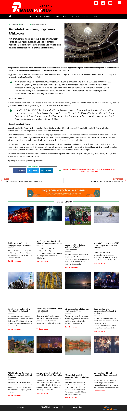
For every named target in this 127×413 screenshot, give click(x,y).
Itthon (31, 16)
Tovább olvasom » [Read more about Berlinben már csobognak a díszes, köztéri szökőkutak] (14, 329)
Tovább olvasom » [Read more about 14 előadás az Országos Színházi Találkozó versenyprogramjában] (43, 261)
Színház (43, 24)
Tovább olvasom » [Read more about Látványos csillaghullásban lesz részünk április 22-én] (71, 327)
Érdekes (94, 16)
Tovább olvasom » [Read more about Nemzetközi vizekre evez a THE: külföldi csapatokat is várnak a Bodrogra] (100, 263)
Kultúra (65, 16)
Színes (39, 24)
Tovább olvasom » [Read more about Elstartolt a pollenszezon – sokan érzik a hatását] (43, 329)
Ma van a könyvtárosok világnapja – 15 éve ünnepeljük (105, 374)
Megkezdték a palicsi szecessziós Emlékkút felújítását (77, 376)
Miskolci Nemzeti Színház (107, 169)
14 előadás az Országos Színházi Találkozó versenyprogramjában (49, 242)
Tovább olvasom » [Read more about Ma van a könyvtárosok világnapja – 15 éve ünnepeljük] (100, 391)
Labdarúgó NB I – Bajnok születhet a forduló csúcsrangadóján (75, 247)
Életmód (85, 16)
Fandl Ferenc (83, 169)
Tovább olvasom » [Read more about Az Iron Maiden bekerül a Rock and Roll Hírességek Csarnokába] (43, 393)
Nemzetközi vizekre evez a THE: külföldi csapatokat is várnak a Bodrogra (106, 245)
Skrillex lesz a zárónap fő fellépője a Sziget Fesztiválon (19, 244)
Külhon (47, 16)
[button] (119, 2)
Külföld (38, 16)
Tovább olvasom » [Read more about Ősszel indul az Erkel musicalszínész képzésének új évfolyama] (100, 331)
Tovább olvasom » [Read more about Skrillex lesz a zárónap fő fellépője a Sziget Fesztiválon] (14, 261)
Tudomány (75, 16)
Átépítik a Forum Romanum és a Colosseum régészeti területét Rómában (20, 375)
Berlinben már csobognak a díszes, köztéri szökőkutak (19, 310)
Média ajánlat (77, 407)
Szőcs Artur (94, 172)
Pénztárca (56, 16)
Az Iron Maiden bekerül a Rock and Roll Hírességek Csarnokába (49, 374)
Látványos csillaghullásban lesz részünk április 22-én (76, 310)
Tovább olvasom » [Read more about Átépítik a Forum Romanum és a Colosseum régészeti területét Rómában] (14, 395)
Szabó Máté (85, 172)
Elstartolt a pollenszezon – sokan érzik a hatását (49, 310)
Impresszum (21, 407)
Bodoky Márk (74, 169)
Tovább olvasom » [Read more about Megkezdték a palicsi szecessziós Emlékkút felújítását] (71, 398)
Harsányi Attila (93, 169)
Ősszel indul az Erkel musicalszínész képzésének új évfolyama (105, 311)
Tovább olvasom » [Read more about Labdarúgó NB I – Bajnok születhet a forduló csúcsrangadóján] (71, 267)
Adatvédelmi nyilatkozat (49, 407)
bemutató (66, 169)
